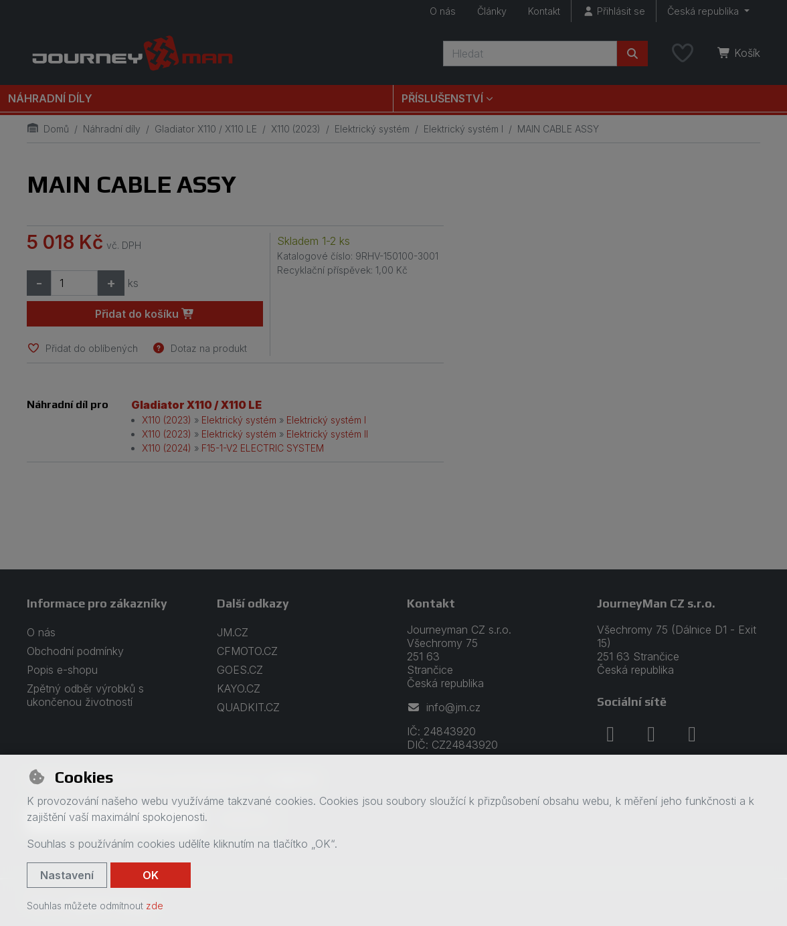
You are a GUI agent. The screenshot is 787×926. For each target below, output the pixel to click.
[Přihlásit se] (614, 11)
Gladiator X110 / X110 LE (206, 128)
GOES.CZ (240, 669)
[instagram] (651, 734)
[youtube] (692, 734)
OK (151, 875)
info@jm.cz (443, 707)
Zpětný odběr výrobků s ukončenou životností (85, 695)
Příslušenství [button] (442, 98)
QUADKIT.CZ (248, 707)
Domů (48, 128)
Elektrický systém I (463, 128)
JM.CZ (232, 632)
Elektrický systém (372, 128)
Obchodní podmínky (75, 651)
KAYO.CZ (238, 688)
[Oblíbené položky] (683, 53)
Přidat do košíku (145, 313)
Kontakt (544, 11)
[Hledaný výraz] (530, 53)
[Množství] (74, 283)
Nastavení (67, 875)
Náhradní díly (50, 98)
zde (154, 905)
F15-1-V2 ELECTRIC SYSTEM (262, 448)
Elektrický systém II (327, 434)
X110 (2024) (166, 448)
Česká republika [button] (704, 11)
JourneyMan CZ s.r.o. (656, 603)
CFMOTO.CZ (247, 651)
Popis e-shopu (62, 669)
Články (492, 11)
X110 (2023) (296, 128)
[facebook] (610, 734)
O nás (443, 11)
